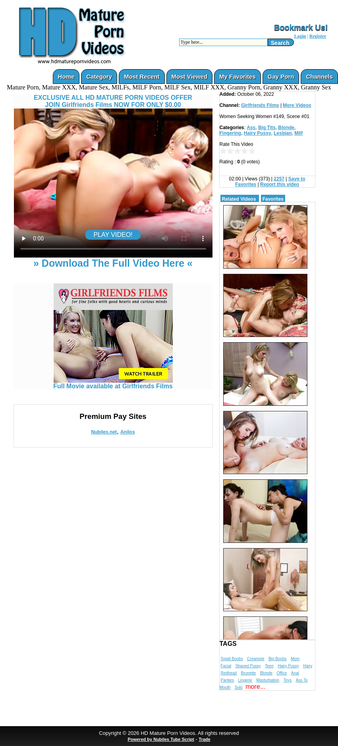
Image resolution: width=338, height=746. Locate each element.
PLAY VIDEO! (112, 234)
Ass (251, 127)
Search (280, 43)
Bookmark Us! (301, 27)
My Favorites (237, 76)
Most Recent (141, 76)
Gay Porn (281, 76)
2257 (279, 179)
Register (317, 36)
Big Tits (267, 127)
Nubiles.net (104, 432)
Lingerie (245, 680)
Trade (204, 739)
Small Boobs (232, 659)
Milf (298, 133)
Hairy (307, 666)
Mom (295, 659)
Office (281, 673)
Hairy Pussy (257, 133)
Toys (288, 680)
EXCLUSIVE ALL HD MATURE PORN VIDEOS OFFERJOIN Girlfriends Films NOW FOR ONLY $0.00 (113, 101)
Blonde (286, 127)
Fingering (230, 133)
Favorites (273, 199)
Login (300, 36)
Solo (239, 687)
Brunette (248, 673)
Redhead (229, 673)
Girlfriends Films (260, 105)
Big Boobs (277, 659)
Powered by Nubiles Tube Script (160, 739)
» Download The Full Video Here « (113, 263)
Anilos (127, 432)
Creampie (255, 659)
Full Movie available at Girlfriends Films (113, 383)
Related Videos (239, 199)
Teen (269, 666)
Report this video (279, 184)
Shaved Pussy (248, 666)
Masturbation (267, 680)
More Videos (297, 105)
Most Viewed (190, 76)
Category (99, 76)
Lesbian (283, 133)
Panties (227, 680)
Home (66, 76)
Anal (295, 673)
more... (255, 686)
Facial (226, 666)
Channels (319, 76)
